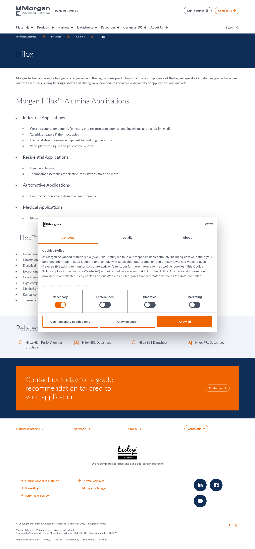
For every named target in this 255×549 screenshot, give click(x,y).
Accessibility (72, 539)
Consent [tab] (68, 237)
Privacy (46, 539)
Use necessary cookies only (70, 321)
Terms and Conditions (27, 539)
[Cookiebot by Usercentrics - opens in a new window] (195, 224)
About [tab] (187, 237)
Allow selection (127, 321)
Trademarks (89, 539)
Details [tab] (127, 237)
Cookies (58, 539)
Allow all (185, 321)
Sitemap (103, 539)
